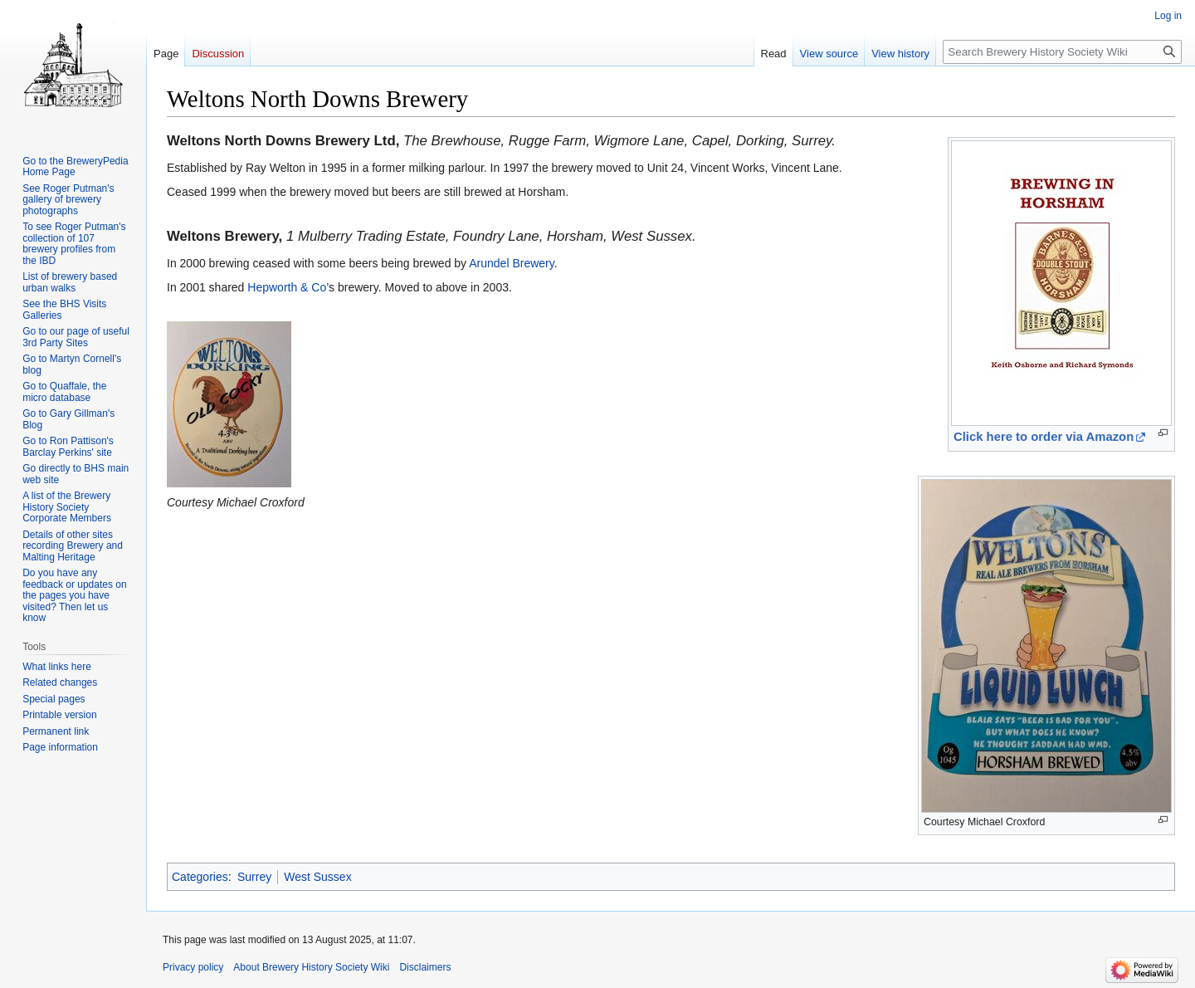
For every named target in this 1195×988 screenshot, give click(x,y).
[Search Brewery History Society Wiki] (1062, 52)
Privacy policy (193, 967)
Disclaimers (425, 967)
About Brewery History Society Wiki (311, 967)
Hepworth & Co (286, 287)
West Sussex (317, 876)
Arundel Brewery (511, 263)
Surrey (254, 876)
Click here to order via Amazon (1044, 436)
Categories (200, 876)
